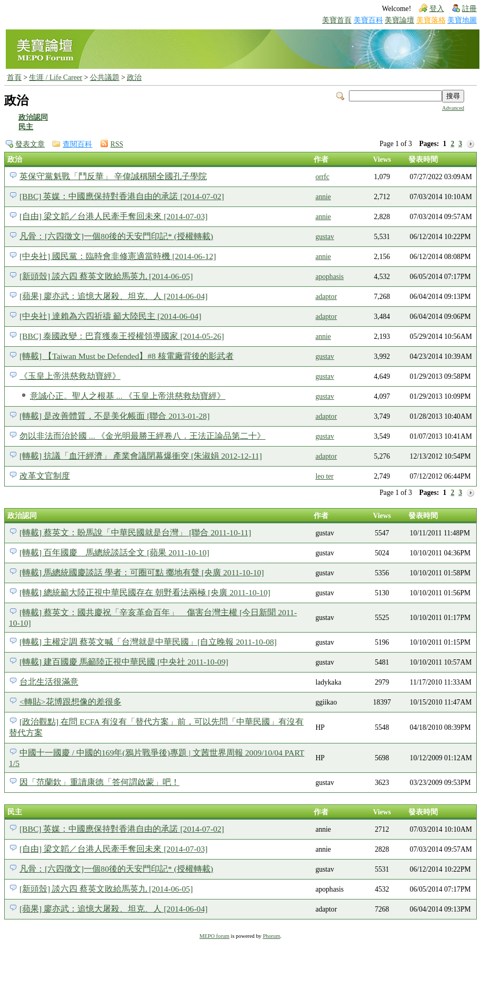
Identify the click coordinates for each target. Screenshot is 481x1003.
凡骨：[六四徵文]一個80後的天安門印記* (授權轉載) (116, 236)
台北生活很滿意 (48, 681)
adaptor (326, 297)
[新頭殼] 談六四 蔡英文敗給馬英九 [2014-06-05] (106, 276)
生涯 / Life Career (55, 77)
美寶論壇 (399, 20)
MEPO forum (214, 936)
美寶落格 (431, 20)
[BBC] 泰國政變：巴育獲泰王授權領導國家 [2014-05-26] (121, 336)
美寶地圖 (462, 20)
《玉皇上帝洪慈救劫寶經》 (70, 375)
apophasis (329, 277)
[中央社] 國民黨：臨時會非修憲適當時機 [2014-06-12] (117, 256)
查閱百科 (77, 144)
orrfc (322, 177)
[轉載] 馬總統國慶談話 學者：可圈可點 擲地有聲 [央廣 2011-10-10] (141, 572)
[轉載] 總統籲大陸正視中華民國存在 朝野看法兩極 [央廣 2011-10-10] (144, 592)
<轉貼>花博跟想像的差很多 (70, 701)
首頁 (14, 77)
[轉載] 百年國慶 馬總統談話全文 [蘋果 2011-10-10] (114, 552)
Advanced (453, 108)
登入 (436, 9)
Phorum (271, 936)
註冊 (469, 9)
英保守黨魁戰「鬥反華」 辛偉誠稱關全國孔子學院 (113, 176)
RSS (117, 144)
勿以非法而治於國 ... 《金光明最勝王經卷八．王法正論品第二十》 (142, 435)
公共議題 (104, 77)
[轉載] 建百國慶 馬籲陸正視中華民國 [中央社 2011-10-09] (123, 661)
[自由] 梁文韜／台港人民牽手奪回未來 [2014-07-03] (113, 216)
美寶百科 (368, 20)
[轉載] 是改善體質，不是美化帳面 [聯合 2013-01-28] (114, 415)
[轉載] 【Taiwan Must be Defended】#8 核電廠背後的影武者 (126, 355)
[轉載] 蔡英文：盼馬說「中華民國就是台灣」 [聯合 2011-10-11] (135, 532)
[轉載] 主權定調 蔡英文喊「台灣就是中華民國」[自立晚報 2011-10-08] (148, 641)
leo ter (324, 476)
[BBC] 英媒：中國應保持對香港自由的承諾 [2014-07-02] (121, 196)
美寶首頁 (337, 20)
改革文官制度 (44, 475)
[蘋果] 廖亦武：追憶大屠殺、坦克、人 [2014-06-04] (113, 296)
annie (322, 197)
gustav (324, 237)
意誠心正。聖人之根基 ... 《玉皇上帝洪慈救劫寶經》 (128, 395)
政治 (134, 77)
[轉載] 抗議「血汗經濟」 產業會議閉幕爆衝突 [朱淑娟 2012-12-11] (140, 455)
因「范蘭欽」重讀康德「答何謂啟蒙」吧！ (99, 782)
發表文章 (30, 144)
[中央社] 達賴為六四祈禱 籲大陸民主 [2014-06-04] (110, 316)
